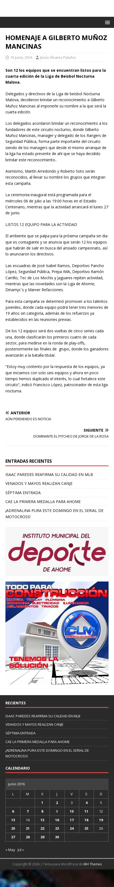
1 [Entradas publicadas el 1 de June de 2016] (42, 802)
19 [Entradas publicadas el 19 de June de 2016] (101, 819)
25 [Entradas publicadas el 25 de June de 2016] (86, 828)
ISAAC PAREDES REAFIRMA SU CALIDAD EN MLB (49, 474)
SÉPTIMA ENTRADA (23, 492)
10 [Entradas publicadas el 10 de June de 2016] (72, 811)
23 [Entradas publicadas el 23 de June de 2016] (57, 828)
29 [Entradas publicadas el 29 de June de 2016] (42, 837)
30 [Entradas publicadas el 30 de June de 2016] (57, 837)
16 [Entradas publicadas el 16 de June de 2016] (57, 819)
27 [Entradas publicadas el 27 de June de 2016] (13, 837)
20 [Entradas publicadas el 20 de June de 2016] (13, 828)
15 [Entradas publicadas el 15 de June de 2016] (42, 819)
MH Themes (93, 864)
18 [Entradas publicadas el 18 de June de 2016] (86, 819)
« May (10, 849)
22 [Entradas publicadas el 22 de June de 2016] (42, 828)
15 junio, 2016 (21, 57)
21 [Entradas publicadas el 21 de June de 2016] (28, 828)
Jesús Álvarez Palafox (58, 57)
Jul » (21, 849)
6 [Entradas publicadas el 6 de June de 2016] (13, 811)
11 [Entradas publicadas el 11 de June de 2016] (86, 811)
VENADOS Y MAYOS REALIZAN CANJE (38, 483)
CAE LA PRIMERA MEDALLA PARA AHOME (43, 501)
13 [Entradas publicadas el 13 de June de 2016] (13, 819)
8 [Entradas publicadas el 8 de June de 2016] (42, 811)
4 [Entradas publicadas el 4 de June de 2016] (86, 802)
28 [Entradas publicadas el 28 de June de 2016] (28, 837)
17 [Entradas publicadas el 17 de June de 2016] (72, 819)
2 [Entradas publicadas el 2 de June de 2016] (57, 802)
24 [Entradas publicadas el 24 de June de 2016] (72, 828)
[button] (106, 22)
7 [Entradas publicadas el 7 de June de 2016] (27, 811)
